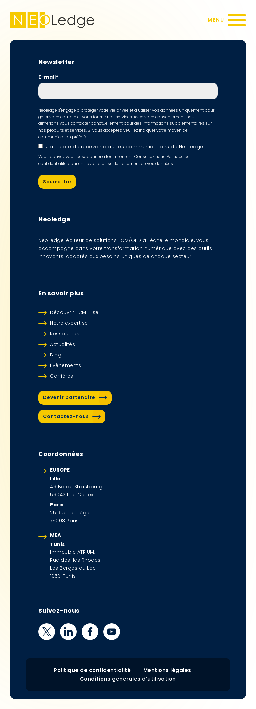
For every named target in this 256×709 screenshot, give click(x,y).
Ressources (64, 333)
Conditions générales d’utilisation (128, 678)
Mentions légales (167, 670)
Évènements (65, 365)
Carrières (61, 376)
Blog (55, 355)
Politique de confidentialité (92, 670)
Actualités (62, 344)
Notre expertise (69, 323)
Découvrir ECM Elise (74, 312)
